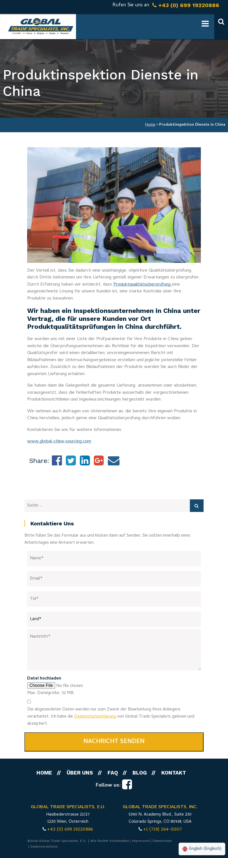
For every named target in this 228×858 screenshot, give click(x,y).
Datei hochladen (44, 678)
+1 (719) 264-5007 (162, 829)
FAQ (113, 773)
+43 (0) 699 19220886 (70, 829)
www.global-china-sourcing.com (59, 441)
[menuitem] (202, 849)
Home (150, 125)
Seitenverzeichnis (44, 847)
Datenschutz (162, 841)
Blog (140, 773)
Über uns (80, 773)
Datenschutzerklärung (95, 716)
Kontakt (173, 773)
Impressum (141, 841)
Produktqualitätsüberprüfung (142, 285)
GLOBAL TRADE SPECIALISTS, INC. (160, 807)
